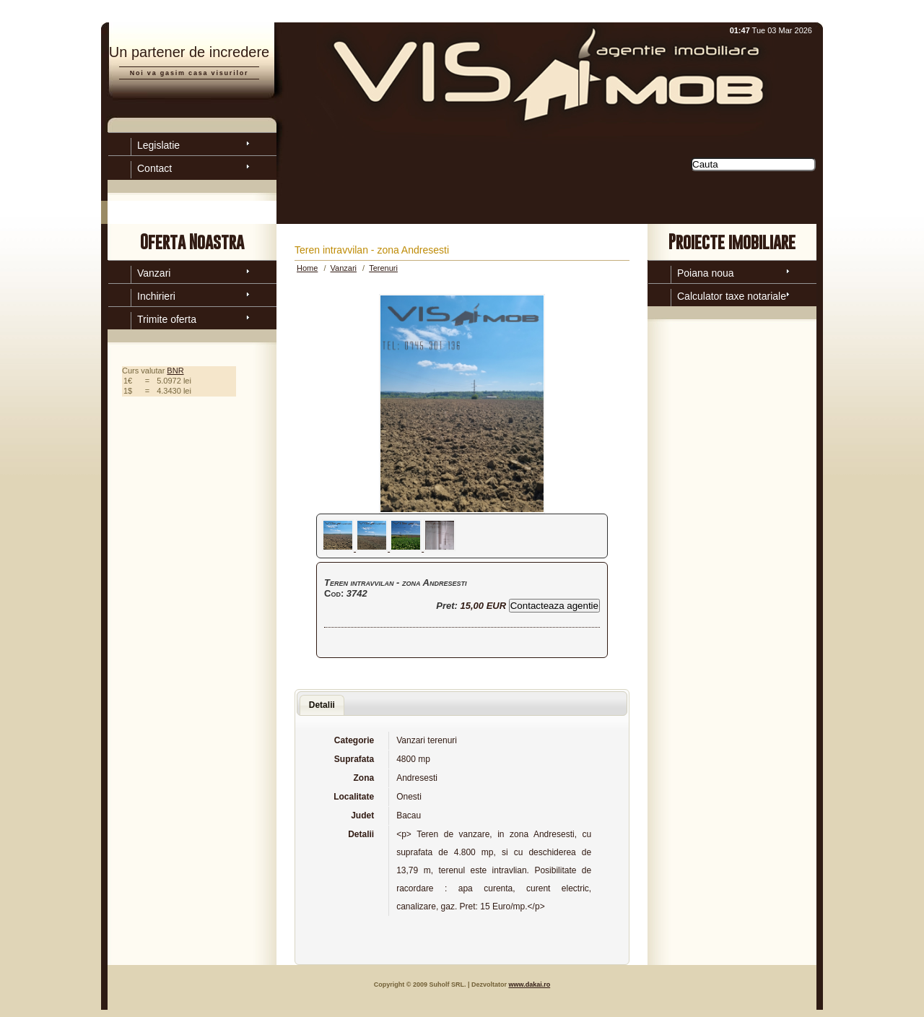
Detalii (322, 705)
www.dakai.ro (529, 984)
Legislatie (158, 145)
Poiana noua (705, 273)
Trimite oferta (166, 319)
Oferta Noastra (192, 241)
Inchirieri (156, 296)
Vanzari (153, 273)
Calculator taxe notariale (731, 296)
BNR (175, 370)
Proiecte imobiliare (732, 241)
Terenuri (383, 268)
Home (307, 268)
